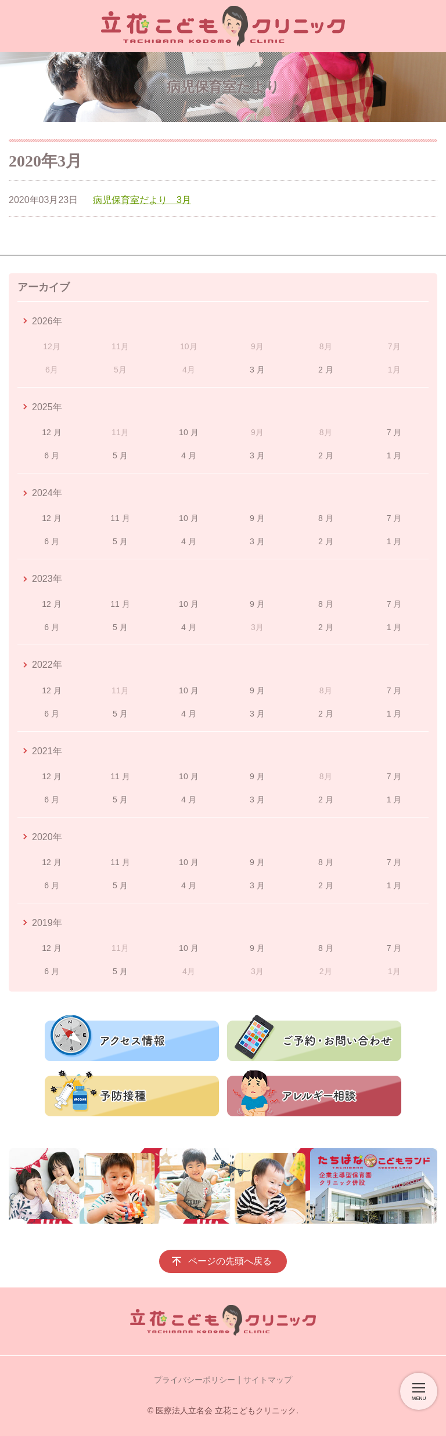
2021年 (47, 751)
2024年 (47, 493)
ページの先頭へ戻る (230, 1261)
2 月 (325, 369)
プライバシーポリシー (194, 1379)
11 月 (120, 518)
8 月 (325, 518)
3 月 (257, 369)
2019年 (47, 923)
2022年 (47, 665)
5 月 (120, 455)
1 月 (394, 455)
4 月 (188, 455)
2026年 (47, 321)
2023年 (47, 579)
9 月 (257, 518)
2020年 (47, 837)
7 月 (394, 432)
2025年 (47, 407)
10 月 (188, 432)
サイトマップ (267, 1379)
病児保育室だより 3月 (142, 200)
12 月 (51, 432)
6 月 (51, 455)
